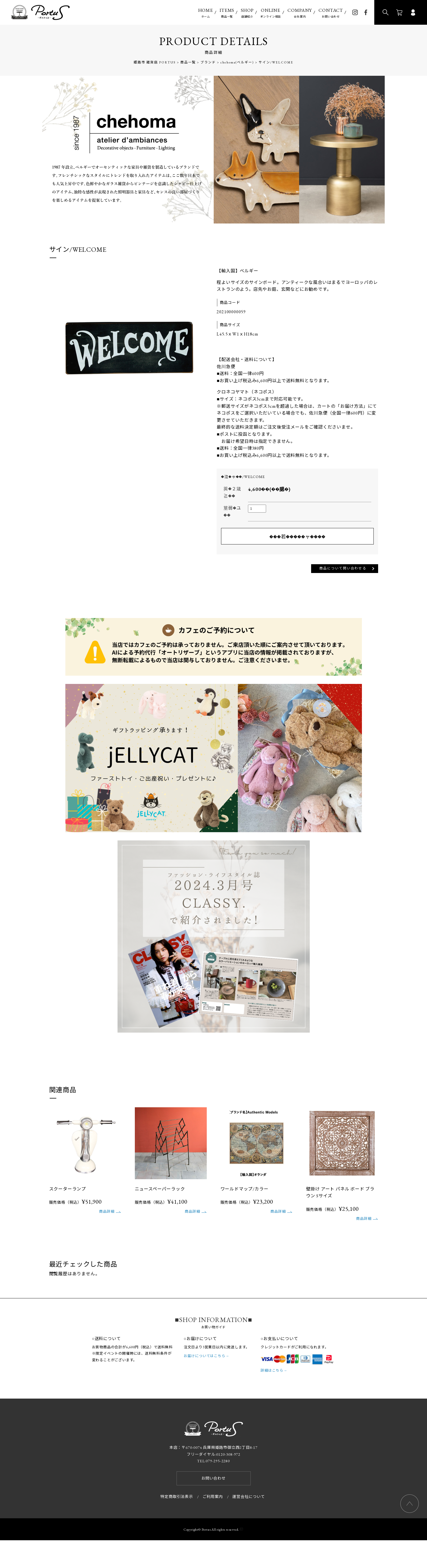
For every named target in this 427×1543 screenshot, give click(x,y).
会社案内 (300, 12)
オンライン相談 (270, 12)
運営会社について (248, 1499)
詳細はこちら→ (274, 1373)
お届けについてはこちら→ (206, 1358)
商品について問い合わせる (335, 570)
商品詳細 (106, 1214)
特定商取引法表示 (176, 1499)
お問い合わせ (331, 12)
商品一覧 (227, 12)
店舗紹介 (247, 12)
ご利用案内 (213, 1499)
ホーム (205, 12)
